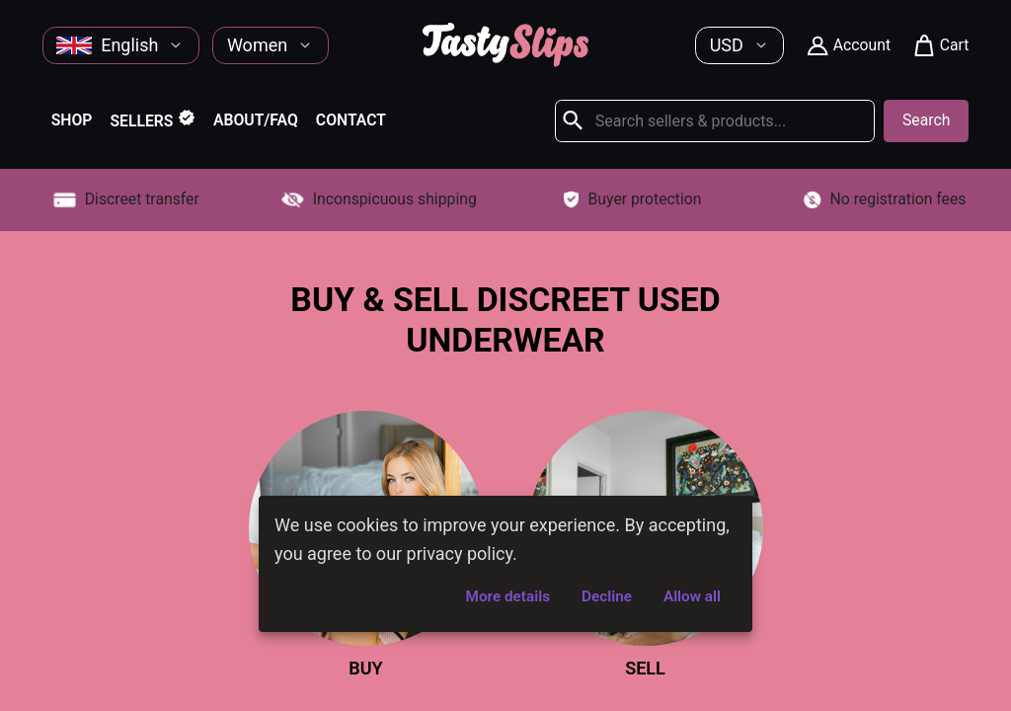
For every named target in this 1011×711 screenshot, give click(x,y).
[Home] (505, 60)
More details (508, 596)
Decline (607, 596)
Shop (72, 120)
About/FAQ (255, 120)
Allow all (692, 596)
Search (926, 120)
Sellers (152, 119)
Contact (351, 120)
